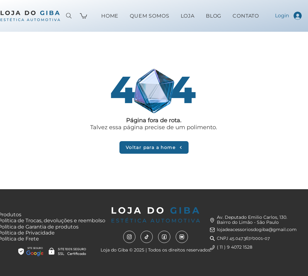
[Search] (69, 15)
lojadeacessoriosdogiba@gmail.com (257, 229)
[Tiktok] (146, 237)
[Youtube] (182, 237)
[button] (83, 16)
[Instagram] (129, 237)
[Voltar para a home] (154, 147)
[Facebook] (164, 237)
